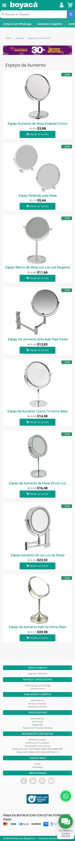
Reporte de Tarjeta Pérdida (37, 727)
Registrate (37, 724)
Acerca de (37, 721)
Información (37, 700)
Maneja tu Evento (37, 706)
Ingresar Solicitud (37, 673)
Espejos (20, 38)
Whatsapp (37, 766)
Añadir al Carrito (37, 134)
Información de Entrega (37, 685)
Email (37, 763)
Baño (8, 38)
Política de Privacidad (37, 742)
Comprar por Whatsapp (17, 24)
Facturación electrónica (37, 745)
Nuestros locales (37, 739)
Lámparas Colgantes (49, 24)
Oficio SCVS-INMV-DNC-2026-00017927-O (37, 752)
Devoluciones (37, 688)
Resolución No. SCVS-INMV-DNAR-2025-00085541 (37, 748)
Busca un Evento (37, 703)
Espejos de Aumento (39, 38)
